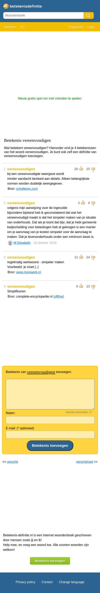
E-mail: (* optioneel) (20, 428)
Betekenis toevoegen (50, 560)
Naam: (10, 413)
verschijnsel (84, 462)
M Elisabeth (22, 243)
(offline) (58, 296)
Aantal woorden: (77, 412)
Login (91, 27)
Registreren (76, 27)
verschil (12, 462)
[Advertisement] (50, 62)
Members (10, 27)
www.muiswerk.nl (28, 272)
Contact (47, 582)
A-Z (22, 27)
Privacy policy (25, 582)
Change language (71, 582)
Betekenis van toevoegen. (39, 372)
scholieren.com (27, 188)
